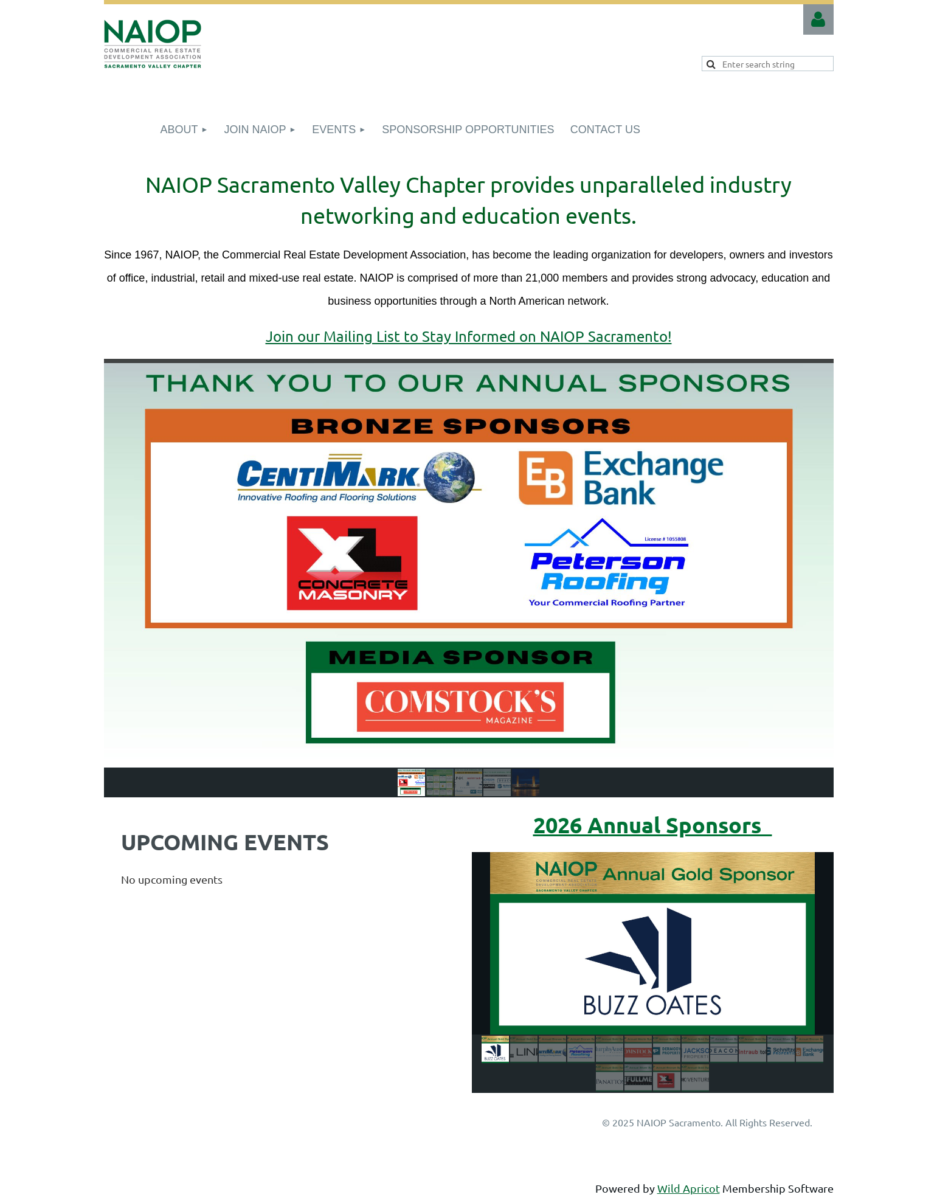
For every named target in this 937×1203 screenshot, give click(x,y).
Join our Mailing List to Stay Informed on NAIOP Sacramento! (469, 336)
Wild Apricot (688, 1188)
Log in (818, 19)
